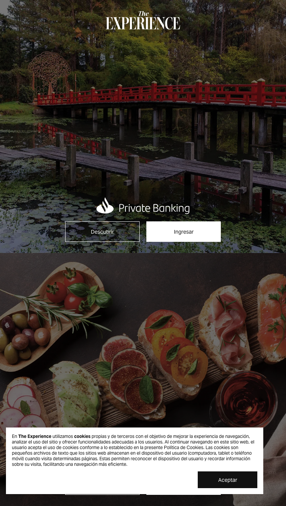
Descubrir (102, 231)
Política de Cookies (183, 447)
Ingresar (184, 231)
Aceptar (227, 480)
